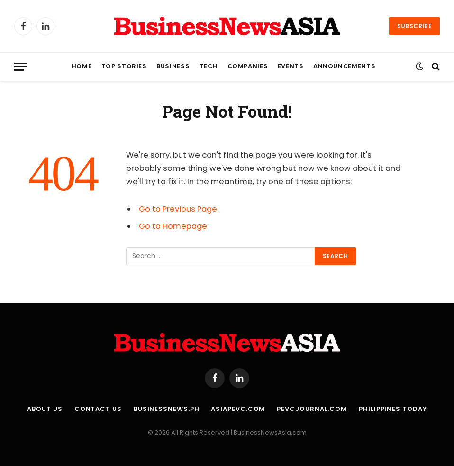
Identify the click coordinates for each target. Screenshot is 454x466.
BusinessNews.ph (167, 408)
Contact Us (98, 408)
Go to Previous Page (178, 209)
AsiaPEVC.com (238, 408)
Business (173, 66)
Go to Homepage (173, 226)
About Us (44, 408)
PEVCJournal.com (312, 408)
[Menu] (20, 66)
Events (291, 66)
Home (82, 66)
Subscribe (414, 26)
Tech (209, 66)
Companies (247, 66)
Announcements (344, 66)
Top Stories (124, 66)
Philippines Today (393, 408)
